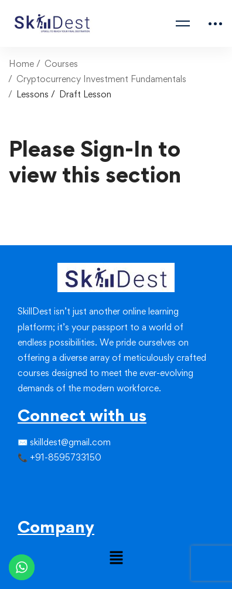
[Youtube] (45, 502)
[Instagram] (36, 481)
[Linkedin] (45, 481)
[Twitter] (27, 481)
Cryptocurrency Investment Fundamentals (101, 78)
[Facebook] (17, 481)
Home (21, 63)
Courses (61, 63)
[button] (116, 558)
